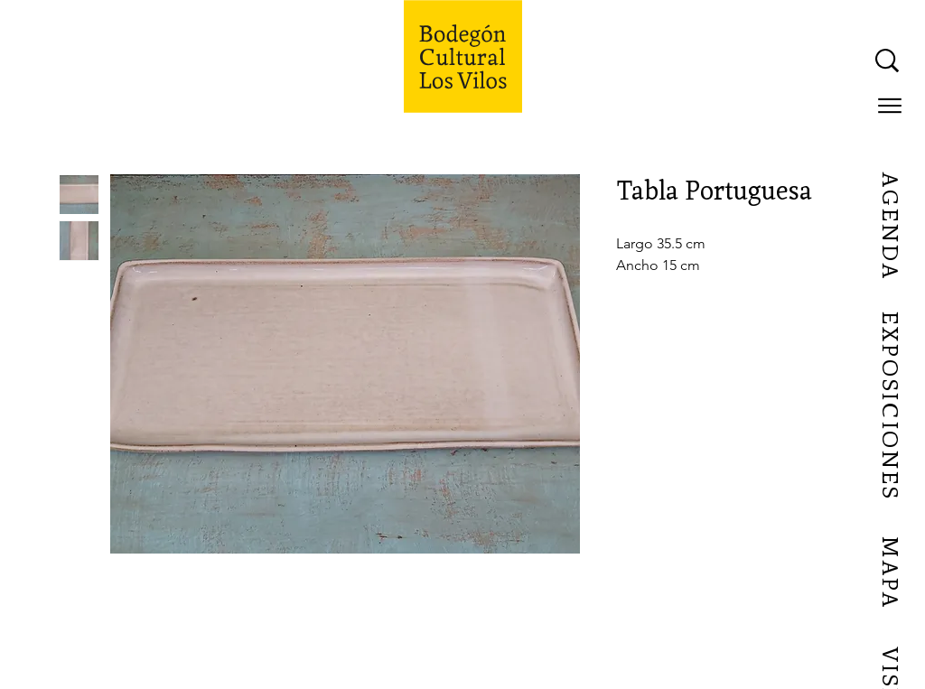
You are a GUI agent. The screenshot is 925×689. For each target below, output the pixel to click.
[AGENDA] (889, 226)
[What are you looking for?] (705, 60)
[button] (890, 106)
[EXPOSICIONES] (889, 406)
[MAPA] (889, 573)
